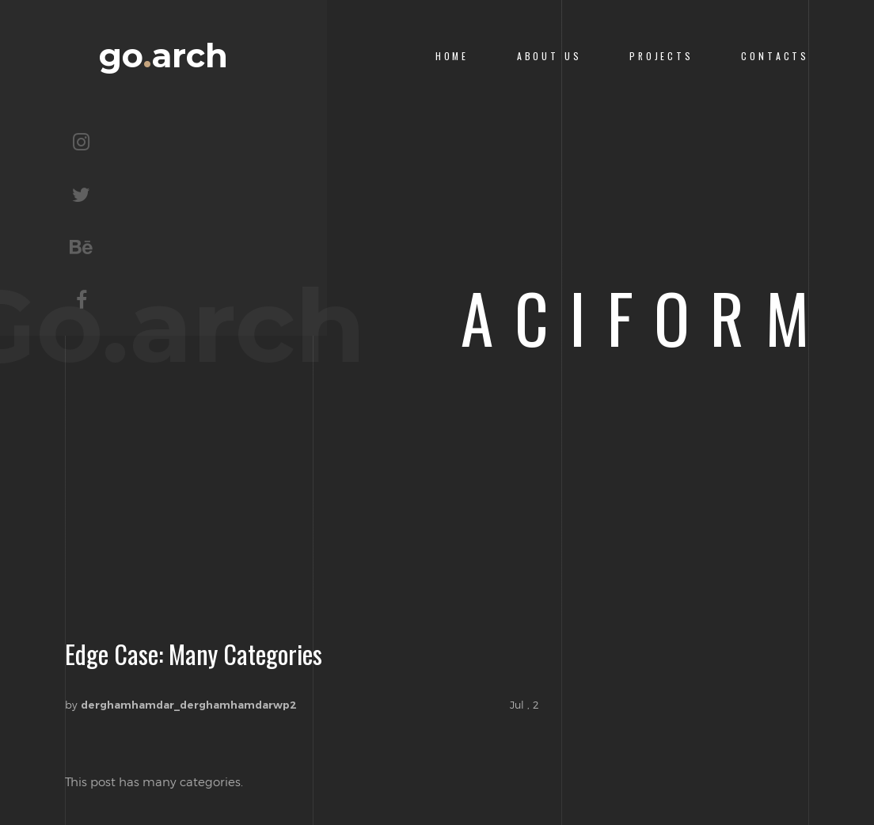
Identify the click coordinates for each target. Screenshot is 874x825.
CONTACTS (775, 56)
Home (452, 56)
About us (549, 56)
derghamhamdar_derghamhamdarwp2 (189, 704)
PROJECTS (661, 56)
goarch (163, 56)
